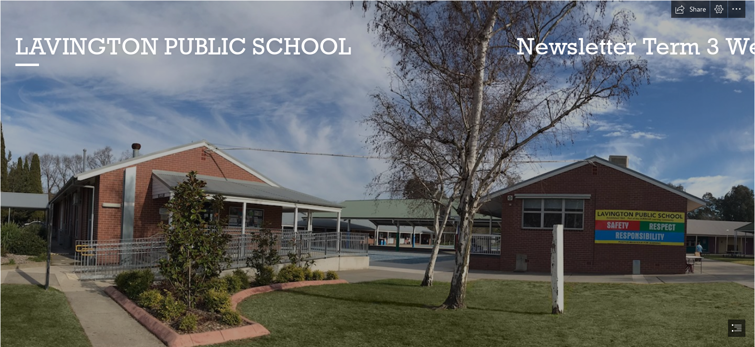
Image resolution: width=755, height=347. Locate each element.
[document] (377, 173)
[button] (690, 9)
